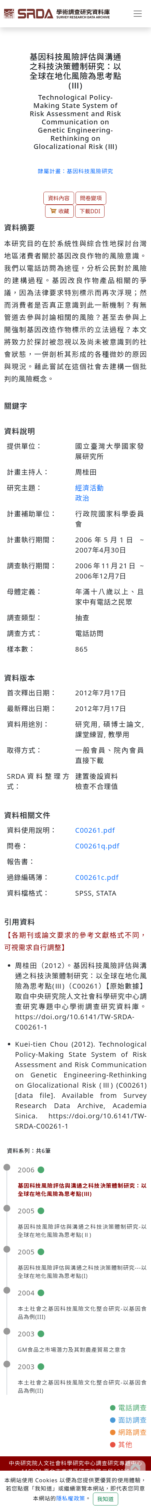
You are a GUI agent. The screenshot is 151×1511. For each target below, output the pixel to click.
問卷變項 (91, 198)
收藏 (59, 211)
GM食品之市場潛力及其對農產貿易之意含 (72, 1349)
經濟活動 (89, 487)
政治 (82, 498)
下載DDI (90, 211)
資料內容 (59, 198)
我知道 (105, 1499)
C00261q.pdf (97, 845)
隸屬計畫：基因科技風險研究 (75, 171)
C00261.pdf (95, 830)
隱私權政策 (70, 1498)
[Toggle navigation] (137, 13)
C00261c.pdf (97, 877)
